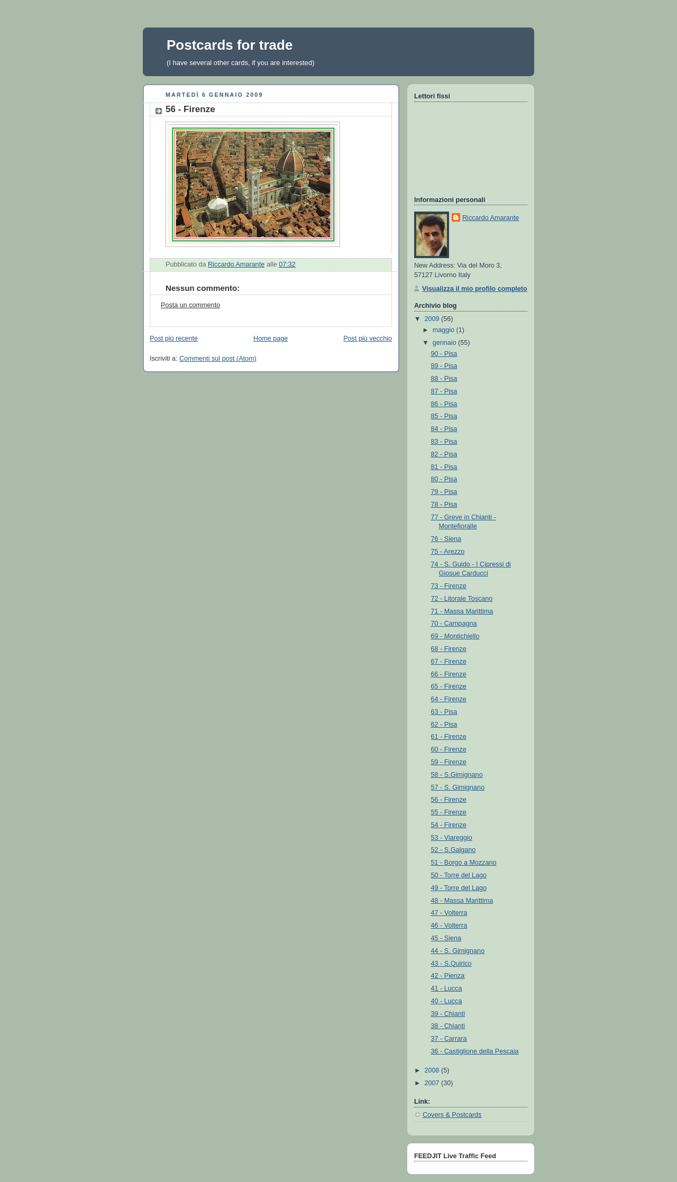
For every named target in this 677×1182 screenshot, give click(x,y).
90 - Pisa (444, 354)
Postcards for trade (229, 45)
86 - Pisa (444, 404)
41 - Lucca (446, 988)
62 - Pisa (444, 724)
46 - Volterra (449, 925)
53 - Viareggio (451, 837)
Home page (270, 338)
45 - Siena (446, 938)
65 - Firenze (448, 686)
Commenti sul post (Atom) (218, 358)
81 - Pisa (444, 467)
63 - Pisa (444, 712)
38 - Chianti (448, 1026)
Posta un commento (190, 305)
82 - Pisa (444, 454)
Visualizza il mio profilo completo (474, 288)
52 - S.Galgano (453, 850)
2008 (433, 1070)
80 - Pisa (444, 479)
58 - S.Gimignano (457, 774)
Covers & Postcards (452, 1115)
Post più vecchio (367, 338)
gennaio (445, 342)
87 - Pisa (444, 391)
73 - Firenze (448, 586)
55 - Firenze (448, 812)
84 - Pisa (444, 429)
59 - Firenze (448, 762)
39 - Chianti (448, 1014)
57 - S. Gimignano (458, 787)
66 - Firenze (448, 674)
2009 (433, 319)
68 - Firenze (448, 649)
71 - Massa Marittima (462, 611)
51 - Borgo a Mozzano (464, 862)
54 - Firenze (448, 825)
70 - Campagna (454, 623)
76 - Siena (446, 539)
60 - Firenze (448, 749)
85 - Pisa (444, 416)
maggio (444, 330)
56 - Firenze (448, 799)
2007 (433, 1083)
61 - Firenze (448, 736)
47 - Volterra (449, 913)
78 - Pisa (444, 504)
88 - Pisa (444, 378)
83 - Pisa (444, 441)
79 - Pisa (444, 492)
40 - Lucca (446, 1001)
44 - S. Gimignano (458, 951)
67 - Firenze (448, 661)
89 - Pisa (444, 366)
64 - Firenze (448, 699)
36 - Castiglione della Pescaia (475, 1051)
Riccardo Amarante (490, 218)
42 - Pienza (448, 975)
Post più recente (174, 338)
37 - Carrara (449, 1038)
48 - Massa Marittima (462, 900)
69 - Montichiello (455, 636)
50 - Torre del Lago (459, 875)
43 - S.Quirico (451, 963)
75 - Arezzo (448, 551)
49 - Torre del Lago (459, 888)
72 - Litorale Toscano (462, 598)
